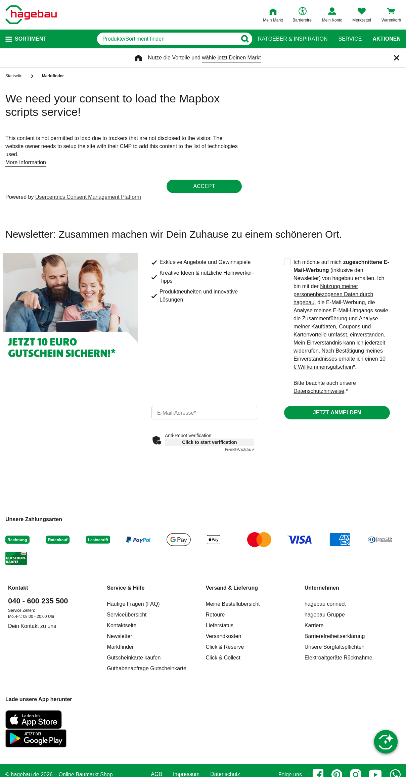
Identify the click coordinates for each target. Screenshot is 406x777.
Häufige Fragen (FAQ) (133, 604)
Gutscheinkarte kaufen (134, 657)
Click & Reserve (225, 647)
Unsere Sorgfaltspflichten (335, 647)
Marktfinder (120, 647)
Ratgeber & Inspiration (292, 39)
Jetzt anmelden (337, 412)
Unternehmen (322, 588)
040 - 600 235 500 (38, 601)
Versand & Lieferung (232, 588)
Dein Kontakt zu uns (32, 626)
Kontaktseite (121, 625)
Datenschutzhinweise (319, 391)
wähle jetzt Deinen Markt (231, 57)
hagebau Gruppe (325, 615)
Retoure (215, 615)
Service (350, 39)
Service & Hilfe (125, 588)
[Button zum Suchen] (244, 39)
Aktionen (386, 39)
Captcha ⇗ (239, 449)
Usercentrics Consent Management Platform (88, 197)
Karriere (314, 625)
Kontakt (18, 588)
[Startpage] (31, 14)
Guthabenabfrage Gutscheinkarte (146, 668)
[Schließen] (397, 58)
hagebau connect (325, 604)
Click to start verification (209, 442)
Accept (204, 186)
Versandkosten (223, 636)
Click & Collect (223, 657)
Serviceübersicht (126, 615)
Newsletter (119, 636)
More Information (25, 162)
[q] (167, 39)
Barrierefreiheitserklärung (335, 636)
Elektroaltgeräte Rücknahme (338, 657)
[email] (204, 412)
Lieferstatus (220, 625)
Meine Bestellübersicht (233, 604)
